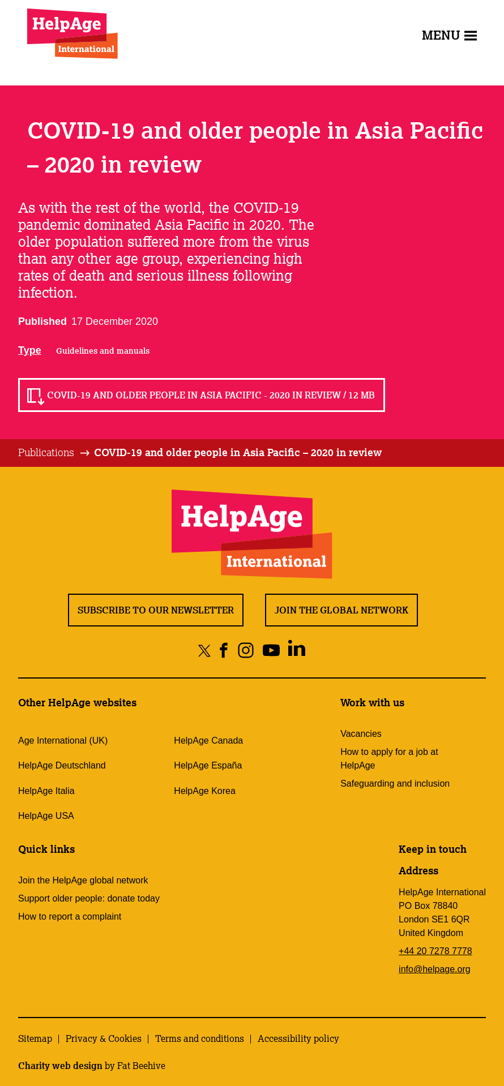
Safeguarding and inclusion (395, 783)
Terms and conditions (199, 1038)
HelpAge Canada (208, 740)
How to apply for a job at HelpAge (389, 758)
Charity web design (60, 1065)
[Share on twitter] (205, 650)
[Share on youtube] (271, 650)
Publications (46, 452)
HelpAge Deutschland (62, 765)
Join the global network (341, 610)
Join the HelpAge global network (83, 880)
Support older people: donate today (89, 898)
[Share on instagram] (246, 650)
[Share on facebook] (224, 650)
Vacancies (361, 734)
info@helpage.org (435, 969)
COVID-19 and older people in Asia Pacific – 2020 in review (238, 452)
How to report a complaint (69, 916)
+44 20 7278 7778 (435, 951)
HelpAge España (208, 765)
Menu (449, 35)
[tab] (54, 453)
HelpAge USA (46, 816)
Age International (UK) (63, 740)
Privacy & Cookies (104, 1038)
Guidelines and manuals (103, 351)
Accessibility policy (298, 1038)
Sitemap (35, 1038)
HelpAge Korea (205, 791)
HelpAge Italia (46, 791)
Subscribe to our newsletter (156, 610)
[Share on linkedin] (297, 650)
